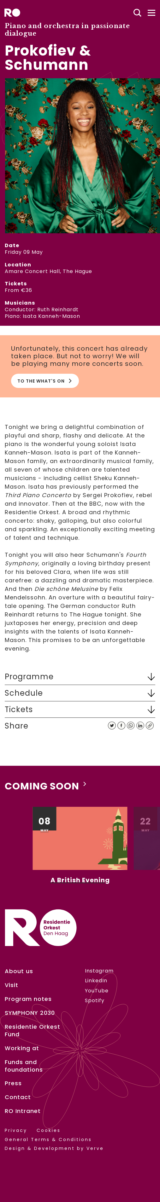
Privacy (16, 1131)
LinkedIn (96, 980)
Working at (22, 1048)
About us (19, 971)
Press (13, 1083)
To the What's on (45, 381)
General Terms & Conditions (48, 1140)
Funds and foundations (24, 1066)
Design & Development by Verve (54, 1148)
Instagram (99, 970)
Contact (18, 1097)
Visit (11, 985)
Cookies (49, 1131)
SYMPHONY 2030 (30, 1013)
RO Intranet (23, 1111)
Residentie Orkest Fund (32, 1030)
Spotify (94, 1000)
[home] (12, 12)
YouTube (97, 990)
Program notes (28, 999)
